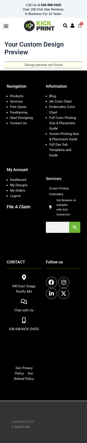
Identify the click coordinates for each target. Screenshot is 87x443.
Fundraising (18, 112)
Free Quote (18, 107)
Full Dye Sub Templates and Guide (60, 150)
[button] (6, 26)
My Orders (17, 190)
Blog (52, 96)
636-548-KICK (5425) (24, 329)
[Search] (74, 227)
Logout (15, 196)
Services (16, 101)
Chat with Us (24, 310)
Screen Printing (58, 188)
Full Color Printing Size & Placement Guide (62, 123)
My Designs (19, 185)
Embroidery (56, 194)
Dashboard (18, 180)
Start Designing (21, 118)
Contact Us (18, 123)
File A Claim (18, 206)
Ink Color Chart (60, 101)
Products (16, 96)
